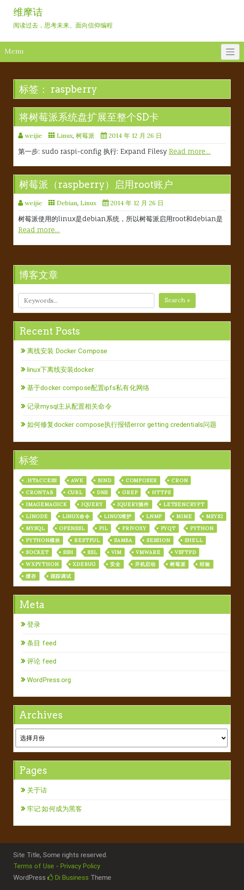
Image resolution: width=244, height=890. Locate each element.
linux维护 (118, 516)
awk (77, 480)
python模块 (43, 540)
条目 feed (41, 643)
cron (179, 480)
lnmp (154, 516)
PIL (103, 528)
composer (141, 480)
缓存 (31, 576)
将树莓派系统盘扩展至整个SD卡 (89, 117)
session (158, 540)
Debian (67, 203)
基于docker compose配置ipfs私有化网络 (88, 388)
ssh (68, 552)
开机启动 (145, 564)
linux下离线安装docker (60, 370)
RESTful (87, 540)
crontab (39, 492)
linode (37, 516)
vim (116, 552)
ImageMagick (46, 504)
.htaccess (41, 480)
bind (104, 480)
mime (184, 516)
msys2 (214, 516)
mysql (35, 528)
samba (123, 540)
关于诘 (37, 790)
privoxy (134, 528)
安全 (115, 564)
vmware (148, 552)
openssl (72, 528)
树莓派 (85, 136)
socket (37, 552)
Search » (177, 300)
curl (75, 492)
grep (130, 492)
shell (194, 540)
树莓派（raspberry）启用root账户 (96, 184)
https (161, 492)
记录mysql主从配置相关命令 (69, 406)
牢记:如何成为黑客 (54, 809)
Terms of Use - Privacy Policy (56, 866)
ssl (92, 552)
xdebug (84, 564)
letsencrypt (184, 504)
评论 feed (41, 661)
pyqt (168, 528)
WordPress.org (49, 680)
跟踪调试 (61, 576)
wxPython (42, 564)
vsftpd (185, 552)
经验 (205, 564)
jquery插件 (133, 504)
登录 (33, 624)
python (202, 528)
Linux (65, 136)
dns (102, 492)
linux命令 (76, 516)
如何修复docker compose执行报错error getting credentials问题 (121, 425)
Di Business (68, 878)
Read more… (190, 151)
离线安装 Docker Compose (67, 351)
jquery (92, 504)
